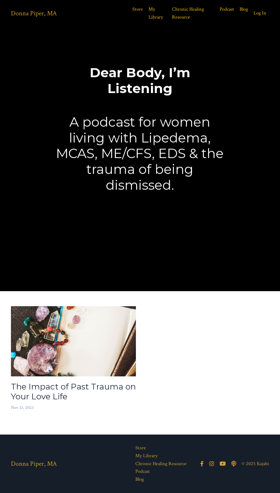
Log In (259, 13)
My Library (155, 13)
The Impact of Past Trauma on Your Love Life (73, 392)
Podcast (227, 9)
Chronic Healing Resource (188, 13)
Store (137, 9)
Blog (244, 9)
